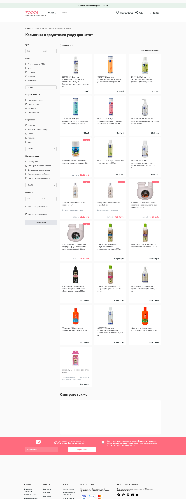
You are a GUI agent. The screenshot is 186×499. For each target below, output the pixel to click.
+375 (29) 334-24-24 (126, 9)
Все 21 (41, 182)
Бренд (27, 55)
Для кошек (47, 489)
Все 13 (41, 84)
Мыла (30, 139)
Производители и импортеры (69, 494)
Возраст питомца (32, 91)
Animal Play (32, 77)
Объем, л (29, 189)
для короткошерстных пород (39, 163)
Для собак (47, 496)
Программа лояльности (28, 490)
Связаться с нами (30, 495)
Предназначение (32, 153)
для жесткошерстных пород (39, 175)
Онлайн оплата (68, 489)
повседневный (34, 158)
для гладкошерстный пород (39, 171)
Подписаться (82, 439)
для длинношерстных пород (39, 167)
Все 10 (41, 145)
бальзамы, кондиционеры (38, 126)
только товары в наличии (38, 203)
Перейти (105, 2)
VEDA (30, 65)
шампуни (31, 122)
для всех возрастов (35, 97)
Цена (27, 42)
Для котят (46, 493)
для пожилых (33, 109)
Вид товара (30, 117)
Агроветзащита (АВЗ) (36, 61)
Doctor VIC (32, 69)
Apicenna (31, 73)
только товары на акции (37, 211)
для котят (32, 105)
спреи (30, 130)
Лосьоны (31, 135)
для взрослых (33, 101)
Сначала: (145, 47)
